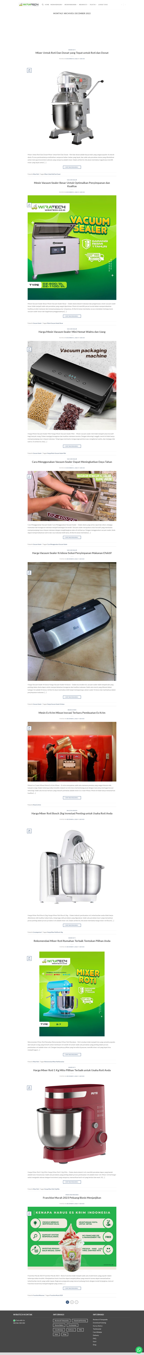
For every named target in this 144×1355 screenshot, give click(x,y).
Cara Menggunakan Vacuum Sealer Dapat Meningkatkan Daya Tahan (72, 461)
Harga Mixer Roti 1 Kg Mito (52, 1189)
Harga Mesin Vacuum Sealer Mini (56, 453)
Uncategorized (72, 810)
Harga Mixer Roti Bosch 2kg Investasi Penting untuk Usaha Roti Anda (72, 813)
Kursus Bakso (97, 1326)
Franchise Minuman (72, 1194)
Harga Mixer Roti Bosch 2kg (55, 932)
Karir (94, 1341)
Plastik (93, 5)
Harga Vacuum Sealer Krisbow (55, 704)
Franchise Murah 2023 (56, 1295)
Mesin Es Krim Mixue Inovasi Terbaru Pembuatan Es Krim (72, 712)
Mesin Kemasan (56, 5)
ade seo (82, 58)
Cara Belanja (97, 1332)
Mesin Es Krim (72, 709)
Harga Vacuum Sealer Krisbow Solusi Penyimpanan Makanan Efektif (72, 552)
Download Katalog (99, 1323)
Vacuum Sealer (72, 179)
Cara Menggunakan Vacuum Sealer (57, 544)
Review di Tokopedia (100, 1319)
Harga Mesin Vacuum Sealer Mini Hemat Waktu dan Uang (72, 331)
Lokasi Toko (103, 4)
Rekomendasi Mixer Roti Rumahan (54, 1061)
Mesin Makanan (71, 5)
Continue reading (72, 167)
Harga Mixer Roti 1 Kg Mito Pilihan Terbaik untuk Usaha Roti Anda (72, 1070)
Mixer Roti (72, 49)
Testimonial (97, 1329)
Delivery (96, 1335)
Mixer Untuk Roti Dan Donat (52, 174)
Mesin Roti (83, 5)
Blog (94, 1345)
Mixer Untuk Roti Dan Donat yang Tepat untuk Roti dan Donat (72, 52)
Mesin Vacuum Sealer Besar (55, 323)
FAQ (94, 1338)
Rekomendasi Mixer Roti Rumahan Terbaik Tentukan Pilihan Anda (72, 940)
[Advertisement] (72, 34)
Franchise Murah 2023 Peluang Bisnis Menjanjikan (72, 1197)
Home (47, 4)
